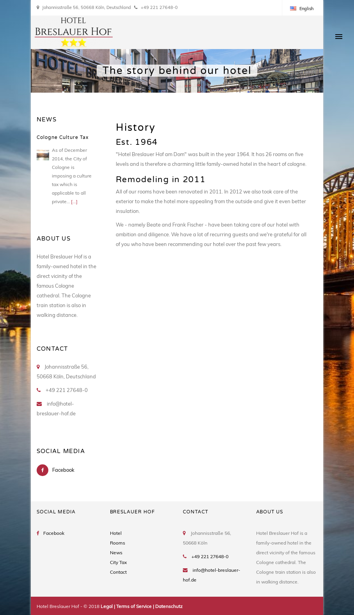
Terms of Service (134, 606)
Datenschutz (168, 606)
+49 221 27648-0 (209, 556)
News (116, 552)
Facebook (63, 470)
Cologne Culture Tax (62, 137)
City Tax (118, 562)
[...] (74, 201)
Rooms (117, 543)
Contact (118, 572)
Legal (107, 606)
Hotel (116, 533)
